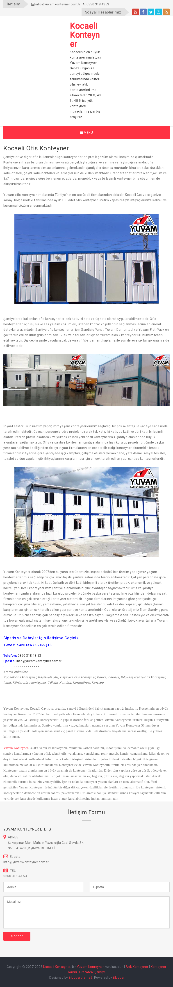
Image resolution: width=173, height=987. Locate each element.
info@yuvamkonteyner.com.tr (56, 4)
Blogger (119, 977)
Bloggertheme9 (81, 977)
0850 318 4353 (96, 4)
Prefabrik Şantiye (92, 972)
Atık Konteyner (137, 967)
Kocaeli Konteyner (57, 967)
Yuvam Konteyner (15, 748)
